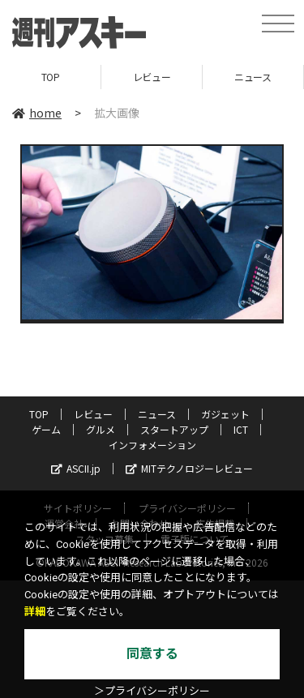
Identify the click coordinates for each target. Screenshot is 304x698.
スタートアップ (174, 429)
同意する (152, 654)
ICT (240, 429)
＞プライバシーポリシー (152, 691)
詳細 (34, 612)
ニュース (252, 77)
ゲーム (46, 429)
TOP (50, 77)
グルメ (100, 429)
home (37, 113)
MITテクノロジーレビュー (189, 468)
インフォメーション (152, 445)
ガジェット (225, 414)
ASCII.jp (76, 468)
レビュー (151, 77)
